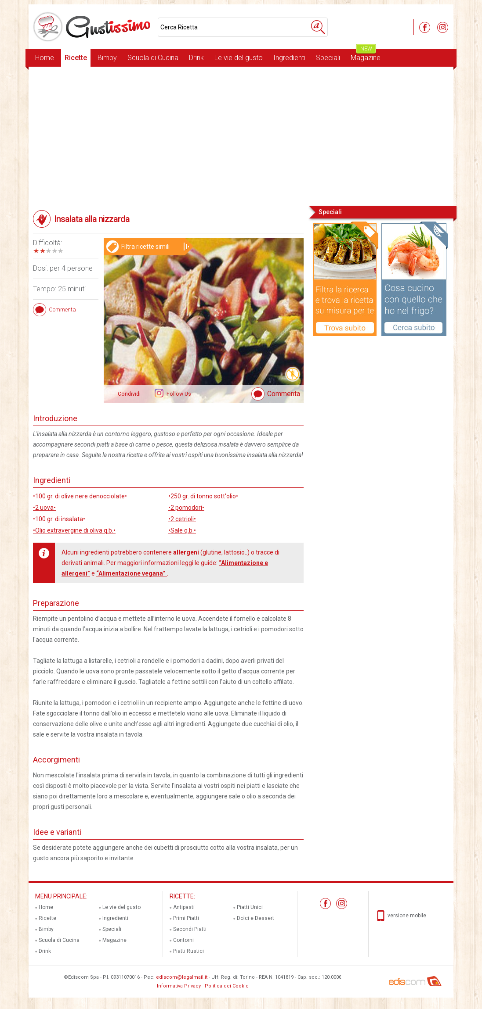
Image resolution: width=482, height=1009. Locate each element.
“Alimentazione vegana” (131, 573)
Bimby (107, 58)
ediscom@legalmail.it (181, 977)
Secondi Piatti (190, 929)
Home (44, 58)
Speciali (328, 58)
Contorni (183, 940)
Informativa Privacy (179, 986)
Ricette (76, 58)
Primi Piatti (186, 918)
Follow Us (178, 394)
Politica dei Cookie (227, 986)
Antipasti (184, 907)
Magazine (366, 55)
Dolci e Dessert (255, 918)
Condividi (129, 394)
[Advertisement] (241, 135)
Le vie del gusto (238, 58)
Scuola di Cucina (152, 58)
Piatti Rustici (188, 951)
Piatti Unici (250, 907)
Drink (196, 58)
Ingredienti (289, 58)
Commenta (283, 394)
